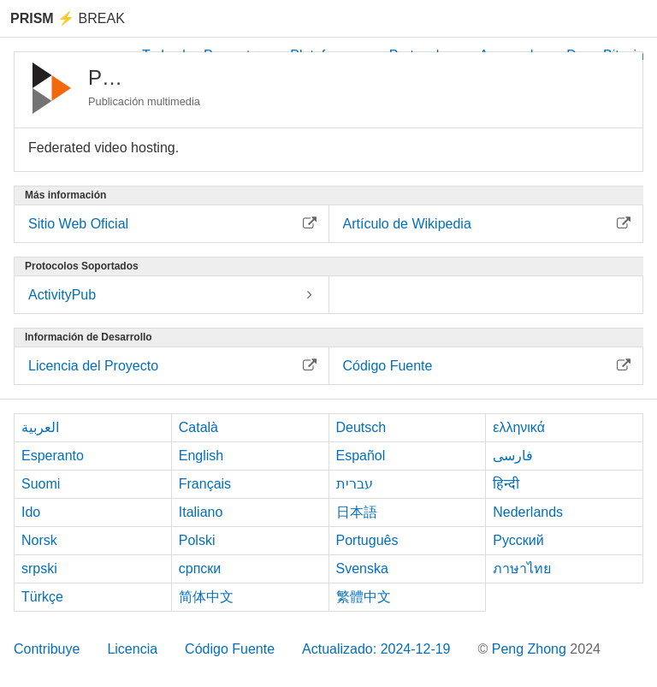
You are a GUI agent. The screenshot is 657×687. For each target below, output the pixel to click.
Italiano (201, 512)
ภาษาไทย (522, 568)
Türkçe (42, 596)
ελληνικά (519, 427)
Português (367, 540)
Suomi (40, 484)
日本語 (356, 512)
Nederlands (528, 512)
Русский (518, 540)
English (201, 455)
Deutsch (361, 427)
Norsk (39, 540)
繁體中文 (363, 596)
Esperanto (52, 455)
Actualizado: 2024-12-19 (376, 649)
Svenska (362, 568)
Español (361, 455)
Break (67, 18)
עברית (354, 484)
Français (205, 484)
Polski (197, 540)
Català (198, 427)
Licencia (132, 649)
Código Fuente (230, 649)
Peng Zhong (531, 649)
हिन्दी (506, 484)
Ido (30, 512)
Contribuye (47, 649)
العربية (40, 427)
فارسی (513, 455)
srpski (39, 568)
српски (200, 568)
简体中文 (206, 596)
